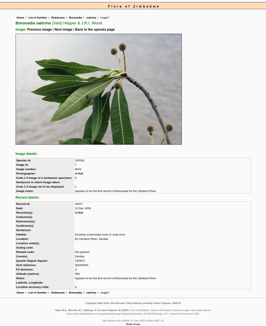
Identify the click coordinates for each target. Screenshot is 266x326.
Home (20, 17)
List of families (37, 17)
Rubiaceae (58, 17)
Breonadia (75, 17)
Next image (63, 29)
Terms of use (133, 324)
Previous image (39, 29)
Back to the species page (95, 29)
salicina (91, 17)
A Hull (79, 173)
